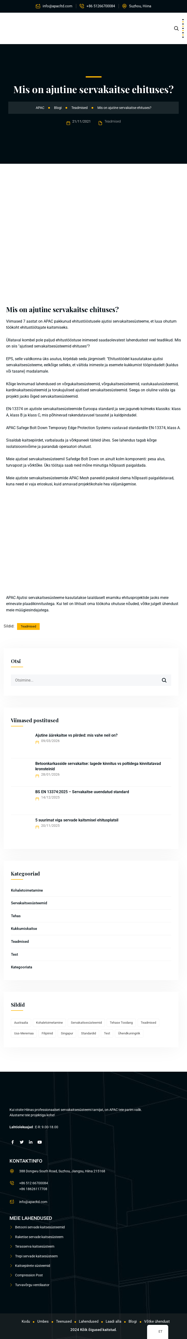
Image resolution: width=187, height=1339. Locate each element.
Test (14, 954)
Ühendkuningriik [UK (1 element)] (129, 1033)
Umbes (43, 1321)
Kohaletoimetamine (27, 890)
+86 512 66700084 (33, 1183)
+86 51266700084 (100, 6)
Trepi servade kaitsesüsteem (36, 1256)
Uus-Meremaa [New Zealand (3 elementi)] (24, 1033)
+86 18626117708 (33, 1189)
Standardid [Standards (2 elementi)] (88, 1033)
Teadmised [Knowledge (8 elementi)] (148, 1022)
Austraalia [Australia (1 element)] (21, 1022)
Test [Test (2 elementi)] (107, 1033)
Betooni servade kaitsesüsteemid (40, 1227)
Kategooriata (21, 967)
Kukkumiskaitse (24, 928)
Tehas (16, 916)
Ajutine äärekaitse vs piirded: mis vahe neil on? (76, 735)
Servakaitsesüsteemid (29, 903)
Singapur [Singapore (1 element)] (67, 1033)
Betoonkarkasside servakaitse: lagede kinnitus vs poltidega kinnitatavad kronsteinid (98, 766)
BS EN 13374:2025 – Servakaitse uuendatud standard (82, 792)
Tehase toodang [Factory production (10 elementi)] (121, 1022)
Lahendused (88, 1321)
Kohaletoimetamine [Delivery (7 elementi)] (49, 1022)
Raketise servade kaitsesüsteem (39, 1237)
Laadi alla (113, 1321)
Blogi (133, 1321)
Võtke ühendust (157, 1321)
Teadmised (112, 121)
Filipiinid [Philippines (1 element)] (47, 1033)
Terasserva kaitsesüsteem (34, 1246)
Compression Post (29, 1275)
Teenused (64, 1321)
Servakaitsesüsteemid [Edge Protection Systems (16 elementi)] (86, 1022)
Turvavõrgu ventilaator (32, 1285)
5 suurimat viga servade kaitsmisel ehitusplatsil (76, 820)
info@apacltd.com (57, 6)
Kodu (26, 1321)
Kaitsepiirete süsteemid (32, 1266)
